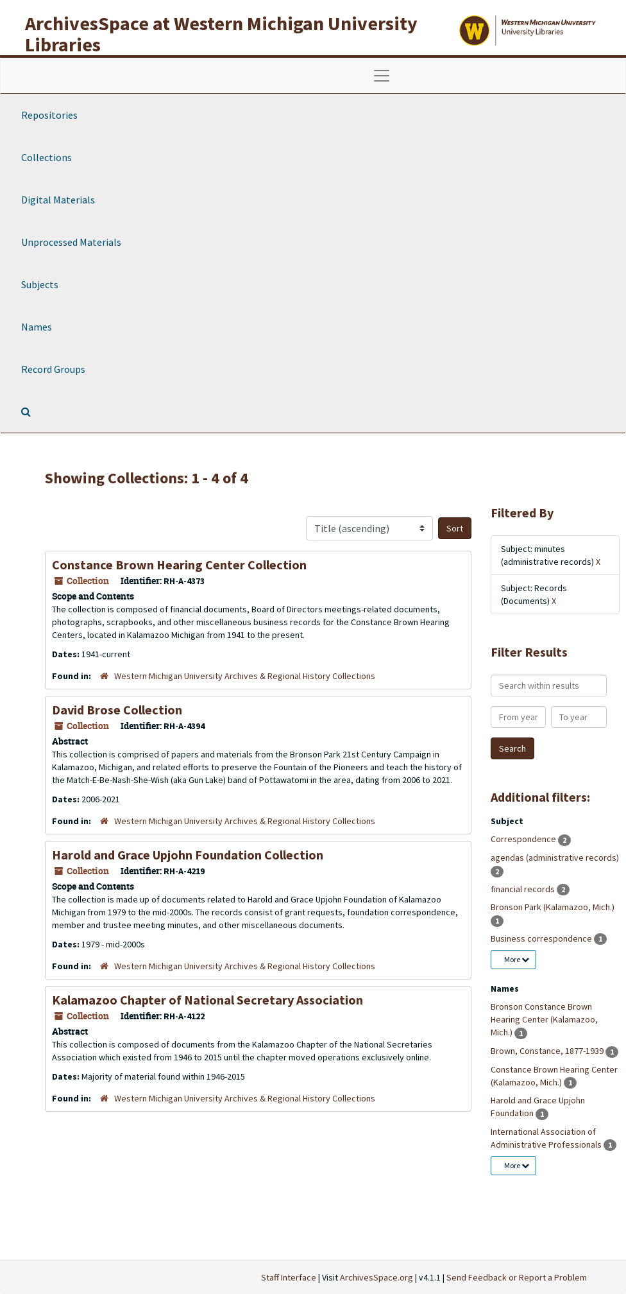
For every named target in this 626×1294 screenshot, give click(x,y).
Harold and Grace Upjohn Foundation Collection (187, 855)
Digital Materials (58, 199)
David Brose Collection (117, 710)
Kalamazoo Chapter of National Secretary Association (207, 1000)
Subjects (39, 284)
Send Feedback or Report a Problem (516, 1277)
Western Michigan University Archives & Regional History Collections (244, 676)
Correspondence (524, 839)
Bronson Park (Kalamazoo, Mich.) (552, 907)
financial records (524, 889)
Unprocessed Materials (71, 242)
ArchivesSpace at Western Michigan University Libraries (221, 33)
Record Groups (53, 369)
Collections (46, 157)
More (516, 959)
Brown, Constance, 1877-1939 (548, 1051)
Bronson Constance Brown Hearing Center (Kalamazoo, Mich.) (544, 1019)
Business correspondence (542, 938)
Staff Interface (288, 1277)
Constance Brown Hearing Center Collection (179, 564)
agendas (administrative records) (555, 857)
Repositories (49, 114)
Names (36, 326)
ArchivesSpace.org (376, 1277)
